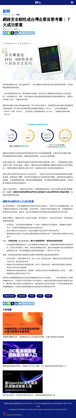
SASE (32, 296)
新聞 (17, 15)
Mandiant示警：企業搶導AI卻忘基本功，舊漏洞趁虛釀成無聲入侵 (29, 395)
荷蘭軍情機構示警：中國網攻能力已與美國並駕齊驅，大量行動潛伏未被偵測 (33, 337)
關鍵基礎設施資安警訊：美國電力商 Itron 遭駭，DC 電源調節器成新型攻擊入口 (34, 366)
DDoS (48, 296)
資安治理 (22, 296)
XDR (40, 296)
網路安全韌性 (9, 296)
